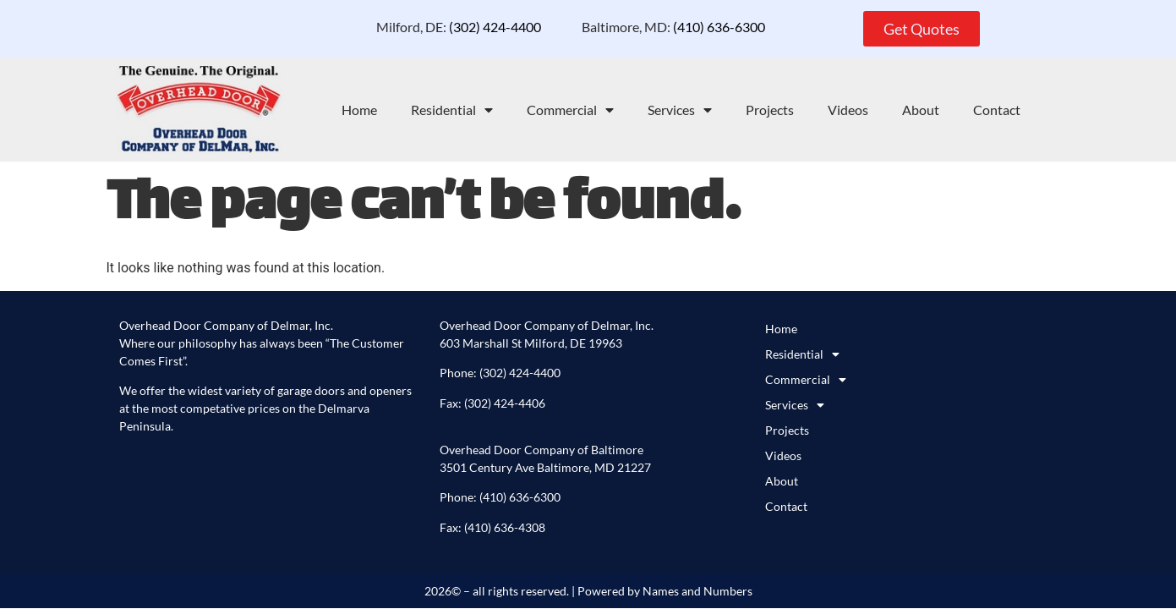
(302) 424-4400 (496, 27)
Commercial (570, 110)
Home (359, 110)
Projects (770, 110)
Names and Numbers (697, 591)
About (920, 110)
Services (680, 110)
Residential (452, 110)
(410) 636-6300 (719, 27)
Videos (848, 110)
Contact (996, 110)
